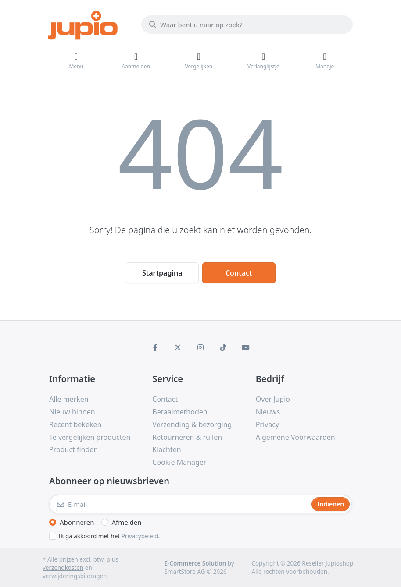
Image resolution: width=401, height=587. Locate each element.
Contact (239, 273)
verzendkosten (63, 568)
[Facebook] (155, 347)
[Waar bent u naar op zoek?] (247, 24)
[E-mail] (179, 504)
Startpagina (162, 273)
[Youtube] (245, 347)
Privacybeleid (140, 536)
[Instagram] (200, 347)
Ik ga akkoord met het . (109, 536)
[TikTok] (223, 347)
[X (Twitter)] (178, 347)
